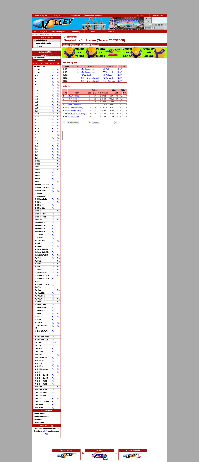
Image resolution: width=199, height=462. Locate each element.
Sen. (46, 64)
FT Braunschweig (74, 111)
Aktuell (66, 45)
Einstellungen (115, 122)
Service (110, 31)
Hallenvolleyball (40, 31)
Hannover (38, 419)
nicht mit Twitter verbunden (89, 122)
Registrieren (158, 15)
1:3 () (120, 75)
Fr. (53, 70)
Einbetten (95, 45)
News (93, 31)
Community (75, 31)
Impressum (75, 15)
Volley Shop (58, 15)
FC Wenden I (108, 72)
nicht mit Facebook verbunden (63, 122)
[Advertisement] (114, 135)
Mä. (58, 70)
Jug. (41, 64)
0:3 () (120, 69)
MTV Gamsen (73, 117)
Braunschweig (40, 413)
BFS (52, 64)
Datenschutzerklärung (93, 15)
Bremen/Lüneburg (41, 416)
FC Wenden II (108, 78)
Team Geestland (109, 81)
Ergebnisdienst (40, 40)
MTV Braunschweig (88, 69)
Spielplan (74, 45)
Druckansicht (84, 45)
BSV (57, 64)
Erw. (35, 64)
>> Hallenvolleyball (39, 34)
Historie (39, 46)
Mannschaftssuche (43, 43)
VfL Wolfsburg (108, 69)
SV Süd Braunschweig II (90, 78)
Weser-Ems (39, 422)
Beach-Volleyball (58, 31)
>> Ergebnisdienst (54, 34)
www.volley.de (41, 15)
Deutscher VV (40, 58)
